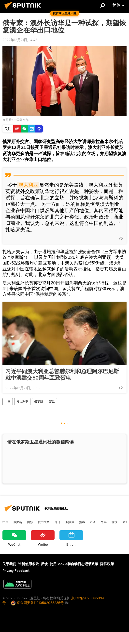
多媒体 (69, 522)
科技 (114, 522)
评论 (57, 522)
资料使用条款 (28, 564)
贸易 (52, 401)
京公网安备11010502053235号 (37, 603)
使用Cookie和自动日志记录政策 (74, 564)
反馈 (44, 564)
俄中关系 (44, 522)
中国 (8, 401)
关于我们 (9, 564)
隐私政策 (107, 564)
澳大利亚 (28, 185)
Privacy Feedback (15, 570)
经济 (93, 522)
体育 (125, 522)
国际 (30, 522)
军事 (104, 522)
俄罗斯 (38, 401)
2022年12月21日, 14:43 (19, 40)
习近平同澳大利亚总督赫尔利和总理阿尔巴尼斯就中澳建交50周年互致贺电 (62, 374)
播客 (82, 522)
